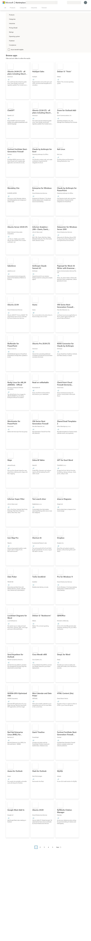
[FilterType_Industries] (7, 23)
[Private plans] (65, 2)
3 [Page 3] (44, 847)
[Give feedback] (58, 2)
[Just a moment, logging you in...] (85, 2)
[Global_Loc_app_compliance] (7, 45)
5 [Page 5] (52, 847)
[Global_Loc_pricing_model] (7, 28)
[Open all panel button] (5, 7)
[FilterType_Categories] (7, 19)
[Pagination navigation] (48, 849)
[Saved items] (63, 2)
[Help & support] (60, 2)
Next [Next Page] (57, 847)
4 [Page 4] (48, 847)
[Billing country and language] (74, 2)
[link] (17, 80)
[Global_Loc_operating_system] (7, 36)
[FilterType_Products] (7, 15)
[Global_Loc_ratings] (7, 32)
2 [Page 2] (40, 847)
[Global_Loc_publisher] (7, 41)
